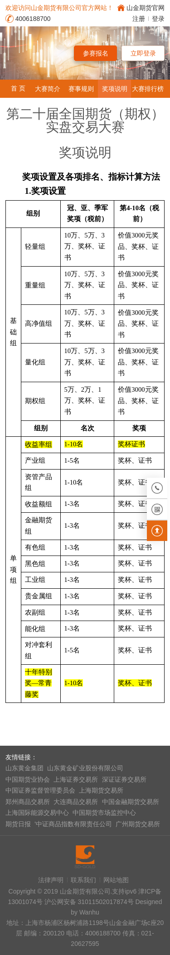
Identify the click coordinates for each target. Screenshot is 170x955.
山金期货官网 (145, 7)
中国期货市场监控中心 (104, 812)
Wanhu (89, 912)
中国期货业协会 (27, 779)
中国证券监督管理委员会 (40, 790)
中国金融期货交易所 (130, 801)
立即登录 (143, 53)
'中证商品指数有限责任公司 (73, 824)
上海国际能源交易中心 (37, 812)
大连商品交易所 (75, 801)
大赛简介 (47, 88)
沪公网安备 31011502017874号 (89, 901)
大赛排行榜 (148, 88)
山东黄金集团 (24, 768)
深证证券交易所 (124, 779)
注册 (138, 18)
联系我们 (83, 880)
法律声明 (50, 880)
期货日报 (18, 824)
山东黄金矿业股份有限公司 (85, 768)
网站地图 (116, 880)
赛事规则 (81, 88)
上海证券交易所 (75, 779)
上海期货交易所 (101, 790)
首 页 (18, 88)
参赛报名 (95, 53)
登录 (158, 18)
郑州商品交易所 (27, 801)
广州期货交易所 (138, 824)
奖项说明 (114, 88)
